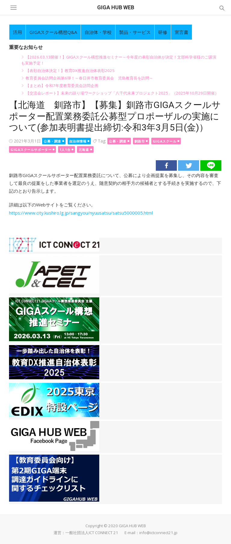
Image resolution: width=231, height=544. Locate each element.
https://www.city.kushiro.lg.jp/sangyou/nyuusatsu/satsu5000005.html (81, 213)
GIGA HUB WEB (115, 7)
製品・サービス (135, 32)
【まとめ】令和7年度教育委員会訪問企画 (62, 85)
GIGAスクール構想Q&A (53, 32)
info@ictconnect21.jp (158, 532)
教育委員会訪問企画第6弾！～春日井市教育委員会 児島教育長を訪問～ (89, 78)
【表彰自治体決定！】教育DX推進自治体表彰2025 (70, 70)
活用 (17, 32)
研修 (162, 32)
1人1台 (65, 149)
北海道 (84, 149)
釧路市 (139, 141)
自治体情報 (78, 141)
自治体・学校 (98, 32)
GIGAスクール (164, 141)
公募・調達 (52, 141)
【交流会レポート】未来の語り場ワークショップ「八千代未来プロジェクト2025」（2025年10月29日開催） (122, 93)
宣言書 (181, 32)
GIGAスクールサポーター (31, 149)
